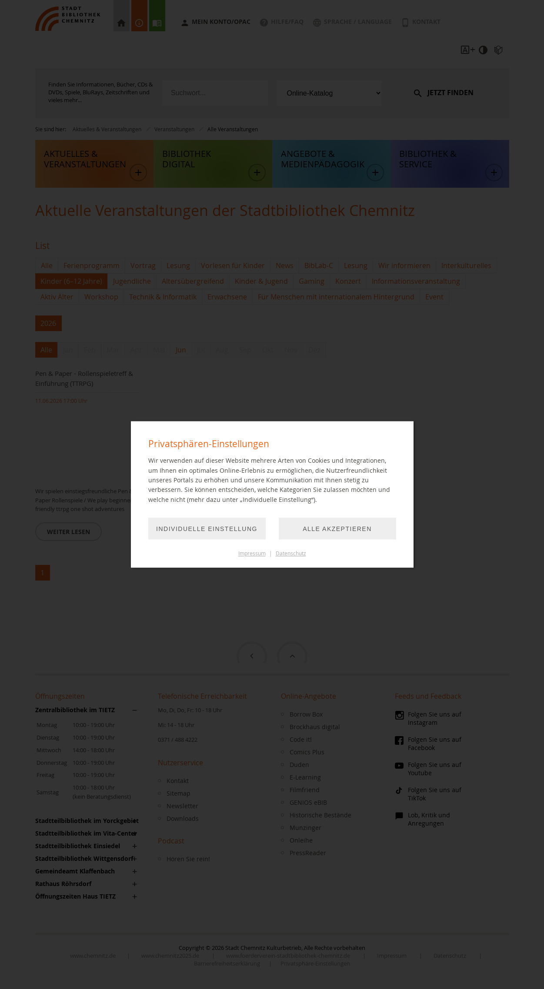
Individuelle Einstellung (206, 529)
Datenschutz (291, 554)
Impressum (252, 554)
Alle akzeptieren (337, 529)
